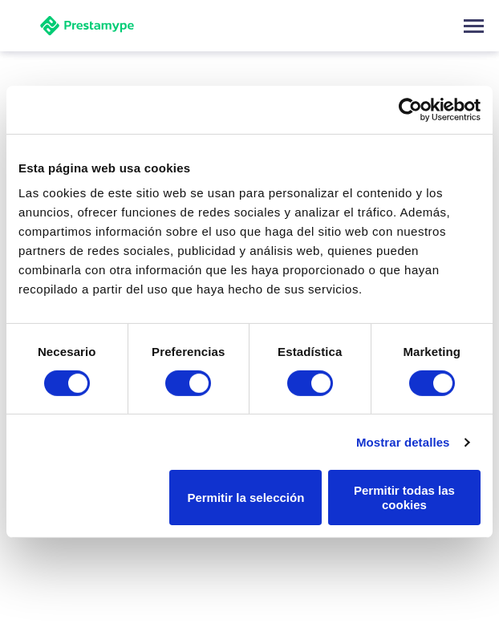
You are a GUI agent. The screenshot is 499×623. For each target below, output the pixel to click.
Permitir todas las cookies (404, 497)
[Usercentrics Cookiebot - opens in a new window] (410, 109)
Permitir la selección (245, 497)
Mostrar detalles (403, 442)
